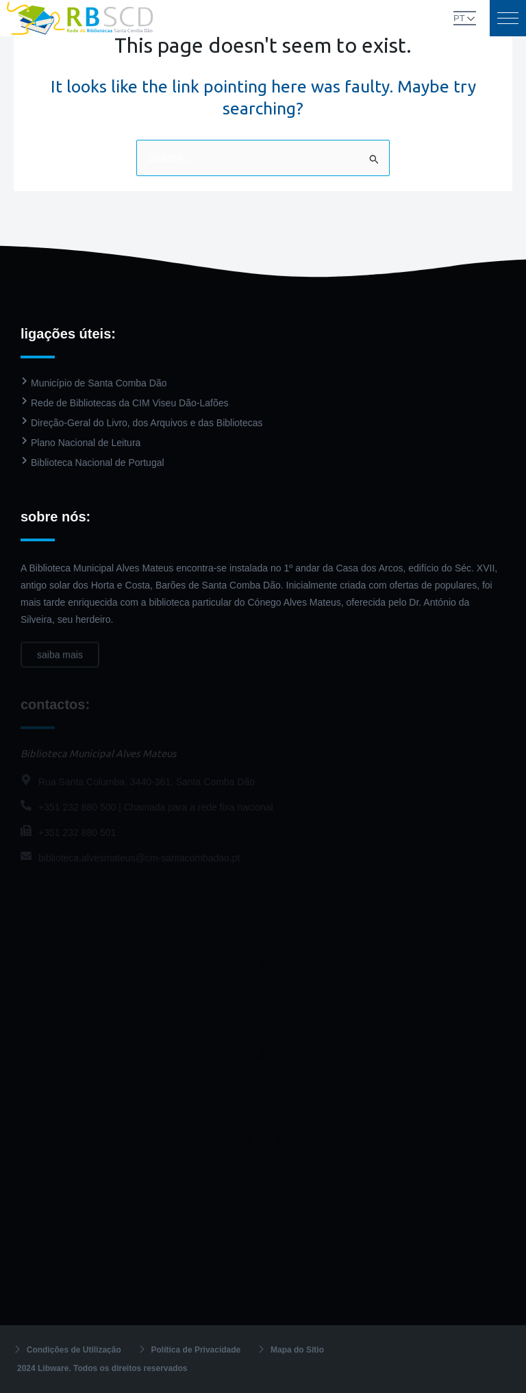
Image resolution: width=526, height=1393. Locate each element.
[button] (508, 18)
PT (459, 18)
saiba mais (60, 663)
